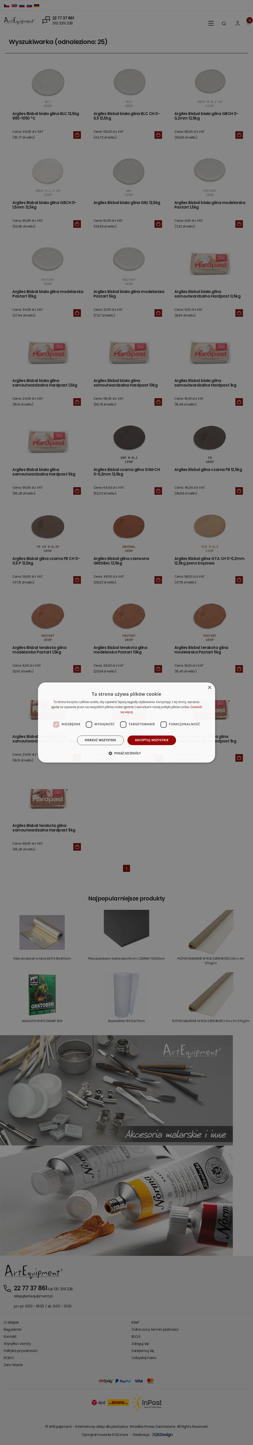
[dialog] (126, 722)
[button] (126, 753)
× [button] (209, 688)
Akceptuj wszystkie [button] (152, 740)
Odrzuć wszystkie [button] (100, 740)
